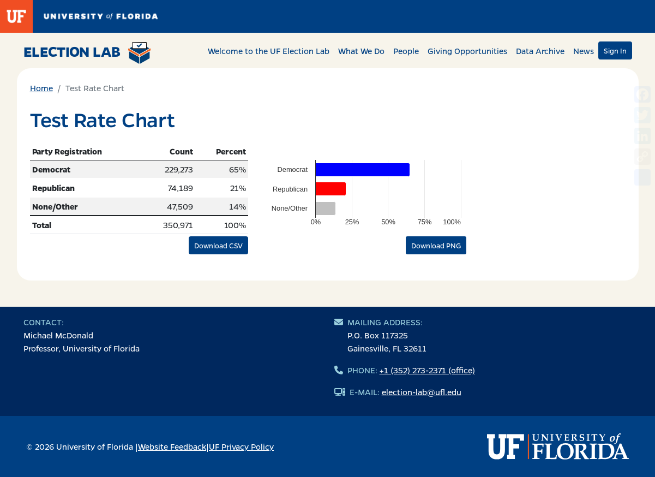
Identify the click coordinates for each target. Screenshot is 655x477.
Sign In (615, 50)
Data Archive (540, 50)
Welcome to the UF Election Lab (268, 50)
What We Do (361, 50)
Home (41, 87)
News (583, 50)
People (406, 50)
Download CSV (218, 245)
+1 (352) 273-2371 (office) (427, 370)
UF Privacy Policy (241, 446)
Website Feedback (172, 446)
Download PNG (436, 245)
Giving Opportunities (467, 50)
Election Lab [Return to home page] (87, 53)
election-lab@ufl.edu (421, 391)
